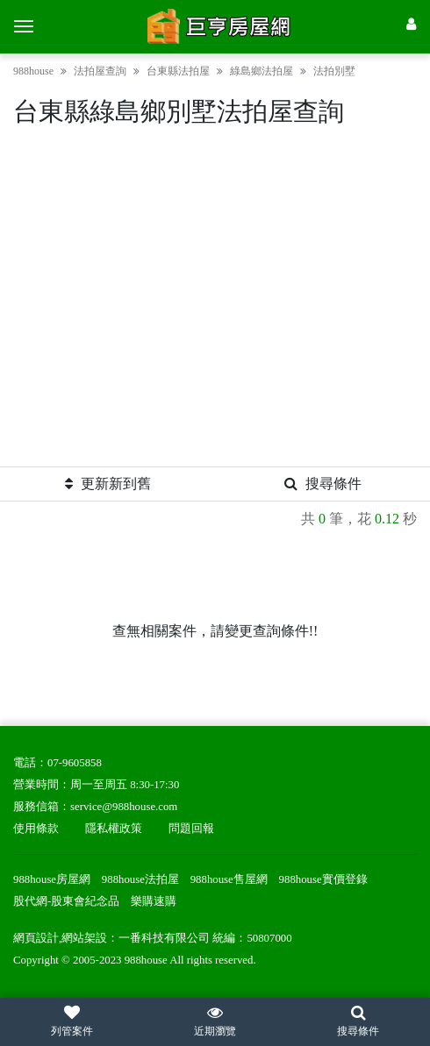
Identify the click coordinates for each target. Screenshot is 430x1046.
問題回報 (191, 828)
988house (33, 71)
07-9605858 (74, 763)
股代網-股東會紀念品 (66, 901)
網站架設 (84, 938)
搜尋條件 (323, 483)
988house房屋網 (51, 879)
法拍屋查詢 (100, 71)
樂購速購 (153, 901)
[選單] (23, 26)
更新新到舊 (108, 483)
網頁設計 (36, 938)
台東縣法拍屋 (178, 71)
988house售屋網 (229, 879)
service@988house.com (123, 807)
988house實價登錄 (323, 879)
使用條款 (36, 828)
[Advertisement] (215, 303)
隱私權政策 (113, 828)
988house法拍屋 (140, 879)
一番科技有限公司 (164, 938)
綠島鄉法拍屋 (261, 71)
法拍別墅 (334, 71)
